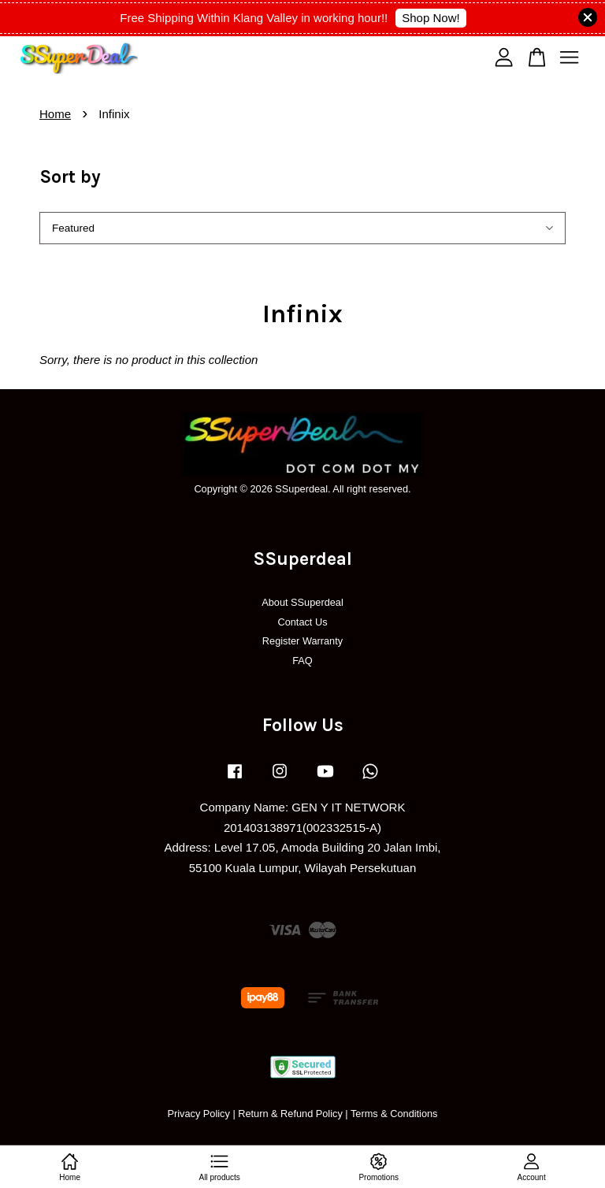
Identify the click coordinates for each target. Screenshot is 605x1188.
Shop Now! (430, 17)
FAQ (302, 660)
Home (55, 114)
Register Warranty (302, 641)
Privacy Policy (198, 1113)
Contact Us (302, 622)
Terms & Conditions (394, 1113)
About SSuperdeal (302, 602)
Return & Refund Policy (290, 1113)
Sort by (70, 176)
